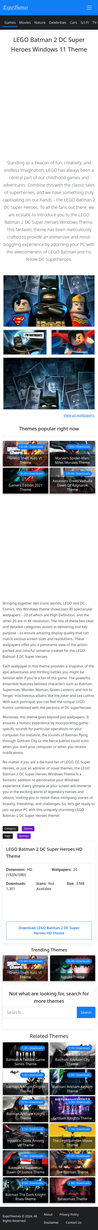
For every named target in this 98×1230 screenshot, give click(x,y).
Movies (25, 22)
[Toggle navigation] (89, 7)
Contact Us (73, 1222)
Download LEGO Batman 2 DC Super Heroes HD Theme (49, 930)
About (48, 1214)
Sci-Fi (85, 22)
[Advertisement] (49, 105)
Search (86, 1012)
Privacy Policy (69, 1214)
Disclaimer (51, 1222)
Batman (24, 836)
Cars (73, 22)
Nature (40, 22)
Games (10, 22)
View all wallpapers (79, 415)
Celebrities (57, 22)
